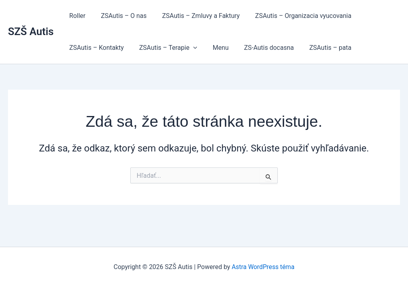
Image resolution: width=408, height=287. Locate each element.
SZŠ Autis (31, 31)
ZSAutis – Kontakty (95, 47)
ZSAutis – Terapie (164, 48)
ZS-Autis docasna (259, 47)
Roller (76, 16)
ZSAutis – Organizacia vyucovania (294, 16)
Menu (214, 47)
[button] (189, 48)
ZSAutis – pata (318, 47)
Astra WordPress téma (263, 267)
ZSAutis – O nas (120, 16)
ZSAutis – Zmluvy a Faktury (194, 16)
